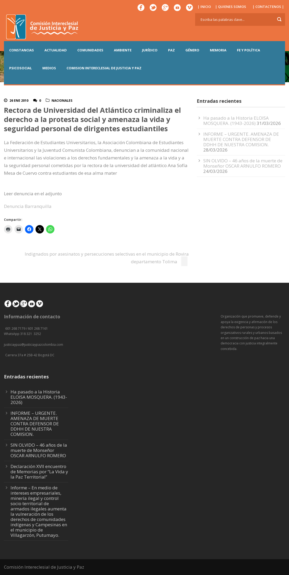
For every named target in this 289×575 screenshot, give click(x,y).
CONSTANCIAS (21, 50)
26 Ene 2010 (18, 100)
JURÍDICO (150, 50)
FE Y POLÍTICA (248, 50)
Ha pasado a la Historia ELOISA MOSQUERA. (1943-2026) (236, 120)
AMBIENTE (122, 50)
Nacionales (62, 100)
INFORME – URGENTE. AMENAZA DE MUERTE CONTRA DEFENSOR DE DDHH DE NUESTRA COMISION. (241, 139)
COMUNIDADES (90, 50)
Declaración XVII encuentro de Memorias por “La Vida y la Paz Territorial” (39, 471)
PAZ (171, 50)
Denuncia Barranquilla (28, 206)
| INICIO (204, 6)
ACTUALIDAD (55, 50)
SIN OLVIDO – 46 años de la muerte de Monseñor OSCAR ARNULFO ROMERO (242, 163)
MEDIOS (49, 68)
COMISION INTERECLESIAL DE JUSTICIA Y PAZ (104, 68)
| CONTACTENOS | (268, 6)
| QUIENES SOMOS (230, 6)
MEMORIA (218, 50)
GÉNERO (192, 50)
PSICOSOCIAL (20, 68)
